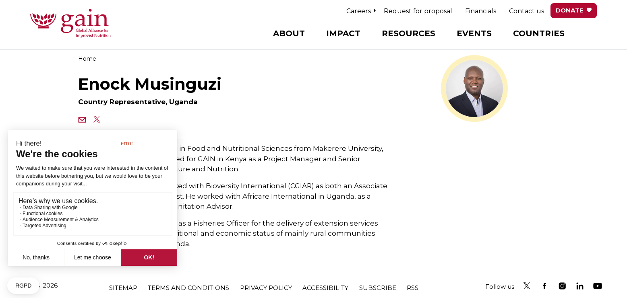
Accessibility (325, 288)
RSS (412, 288)
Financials (480, 11)
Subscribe (377, 288)
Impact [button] (343, 33)
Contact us (526, 11)
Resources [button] (408, 33)
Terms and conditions (188, 288)
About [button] (289, 33)
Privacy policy (266, 288)
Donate (570, 10)
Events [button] (474, 33)
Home (87, 58)
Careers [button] (358, 11)
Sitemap (123, 288)
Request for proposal (418, 11)
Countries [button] (539, 33)
